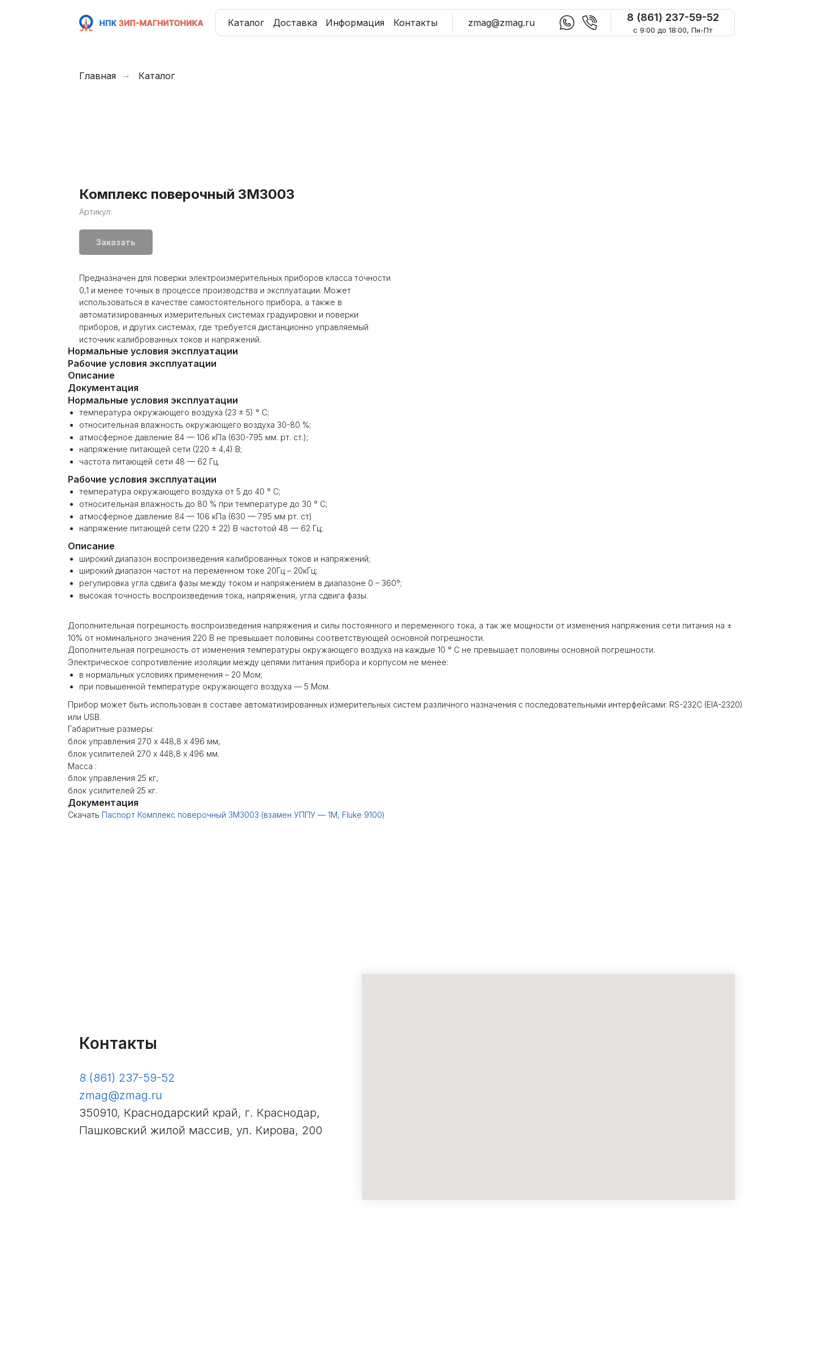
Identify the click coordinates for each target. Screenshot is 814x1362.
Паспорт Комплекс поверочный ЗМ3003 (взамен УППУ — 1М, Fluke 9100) (243, 892)
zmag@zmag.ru (120, 1172)
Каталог (156, 76)
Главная (97, 76)
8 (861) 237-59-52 (127, 1155)
